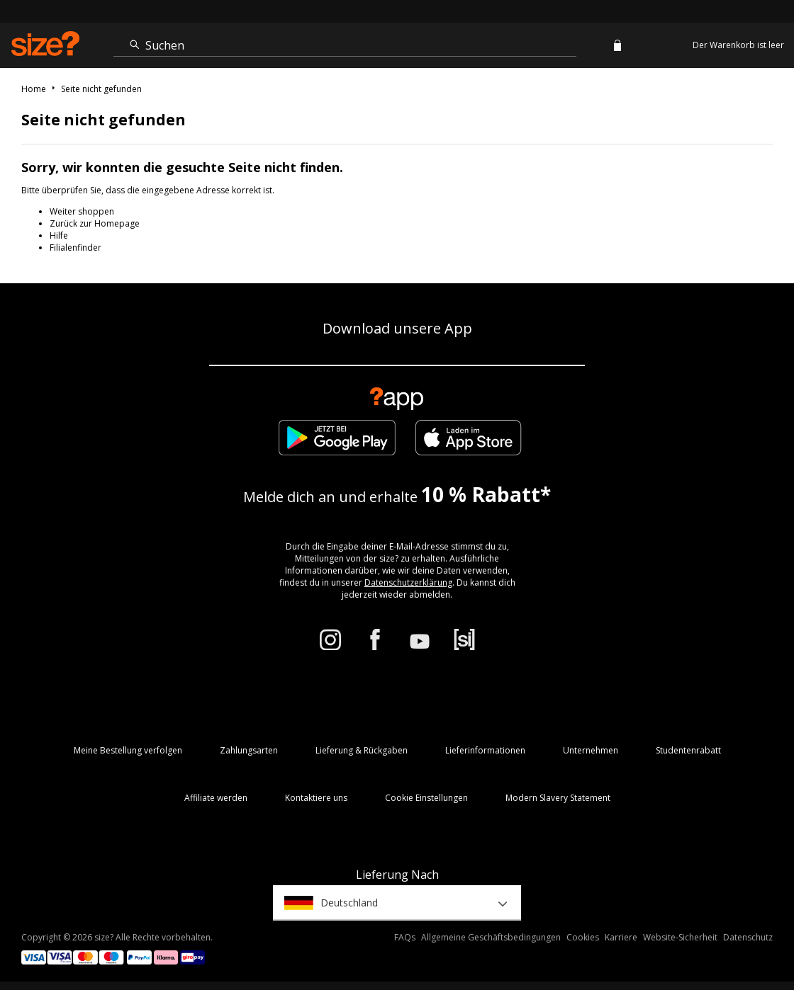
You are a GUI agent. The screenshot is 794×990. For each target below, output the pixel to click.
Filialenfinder (75, 247)
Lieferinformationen (485, 750)
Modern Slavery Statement (557, 798)
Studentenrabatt (688, 750)
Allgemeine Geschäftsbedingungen (491, 937)
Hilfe (59, 235)
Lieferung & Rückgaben (361, 750)
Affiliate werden (215, 798)
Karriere (621, 937)
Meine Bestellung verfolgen (128, 750)
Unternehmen (590, 750)
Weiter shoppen (82, 211)
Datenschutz (748, 937)
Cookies (582, 937)
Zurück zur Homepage (95, 223)
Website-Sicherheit (680, 937)
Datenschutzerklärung (408, 582)
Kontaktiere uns (316, 798)
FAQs (404, 937)
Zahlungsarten (249, 750)
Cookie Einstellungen (426, 798)
